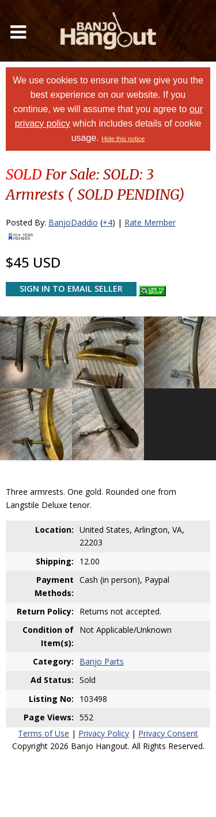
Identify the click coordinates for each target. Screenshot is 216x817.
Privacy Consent (168, 733)
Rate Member (150, 222)
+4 (107, 222)
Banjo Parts (101, 661)
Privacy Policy (103, 733)
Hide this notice (123, 138)
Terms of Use (43, 733)
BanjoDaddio (73, 222)
